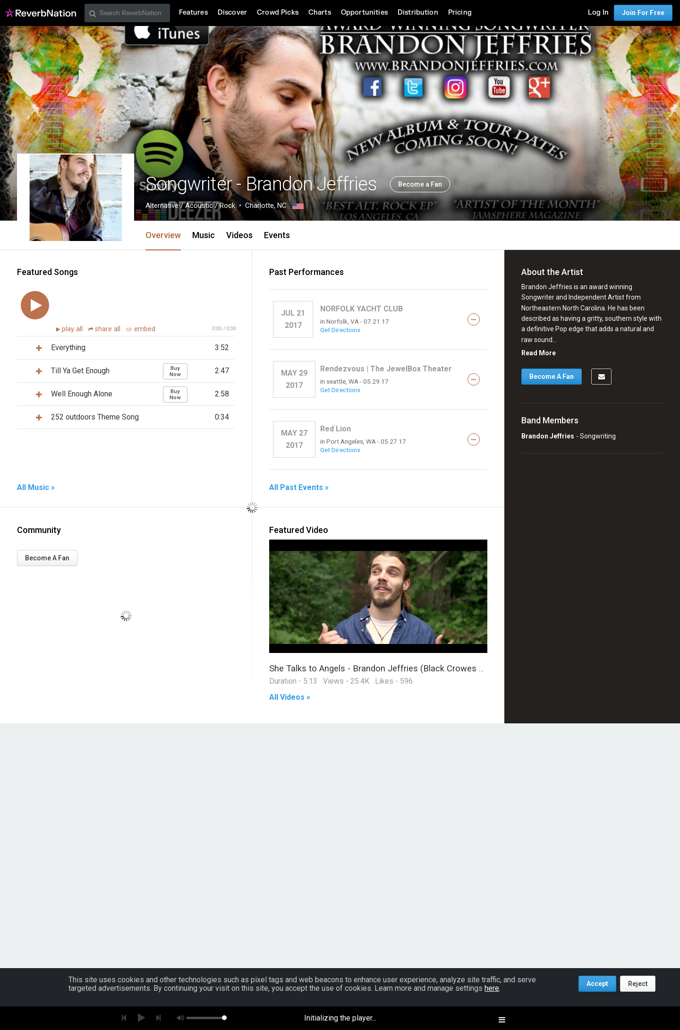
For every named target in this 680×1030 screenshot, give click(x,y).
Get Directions (340, 330)
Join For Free (643, 13)
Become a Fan (420, 184)
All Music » (36, 487)
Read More (538, 353)
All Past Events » (299, 487)
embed (140, 329)
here (491, 988)
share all (105, 329)
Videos (239, 235)
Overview (163, 235)
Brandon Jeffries (547, 436)
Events (277, 235)
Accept (597, 983)
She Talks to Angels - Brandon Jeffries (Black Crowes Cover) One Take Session (423, 668)
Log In (598, 13)
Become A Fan (47, 558)
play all (73, 329)
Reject (637, 983)
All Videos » (289, 697)
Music (203, 235)
